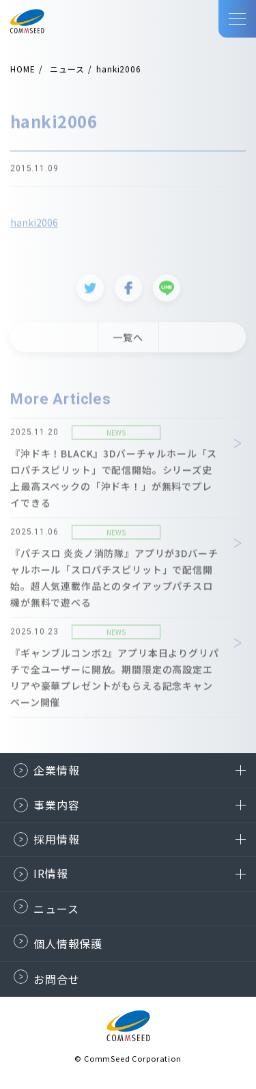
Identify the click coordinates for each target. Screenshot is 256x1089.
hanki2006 (34, 225)
